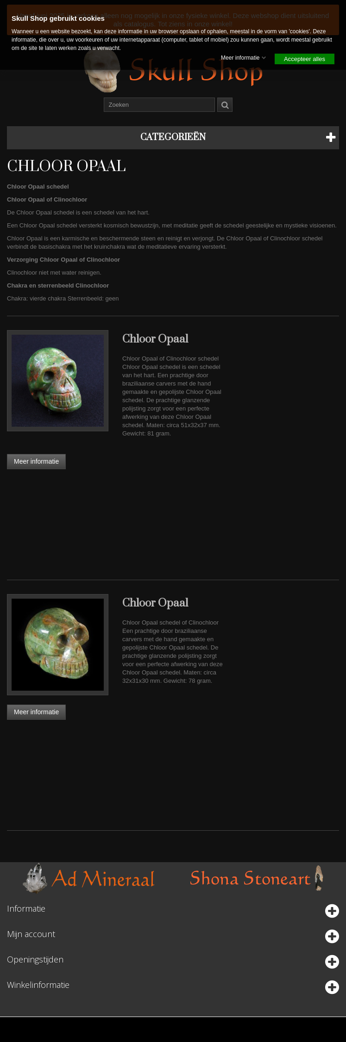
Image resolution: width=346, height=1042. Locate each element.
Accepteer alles (304, 58)
